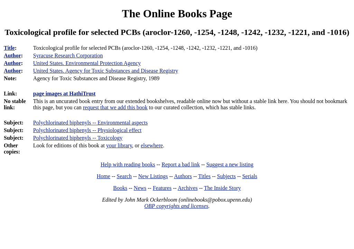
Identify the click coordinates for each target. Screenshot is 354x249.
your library (119, 145)
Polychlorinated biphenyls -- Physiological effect (87, 130)
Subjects (226, 176)
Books (120, 188)
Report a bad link (180, 164)
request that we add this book (115, 107)
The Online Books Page (177, 13)
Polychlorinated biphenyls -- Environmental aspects (90, 123)
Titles (204, 176)
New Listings (153, 176)
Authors (183, 176)
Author (12, 55)
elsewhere (152, 145)
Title (9, 48)
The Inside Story (222, 188)
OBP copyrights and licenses (176, 206)
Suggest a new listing (229, 164)
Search (124, 176)
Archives (188, 188)
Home (103, 176)
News (140, 188)
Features (162, 188)
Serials (250, 176)
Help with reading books (128, 164)
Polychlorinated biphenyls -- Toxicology (78, 138)
